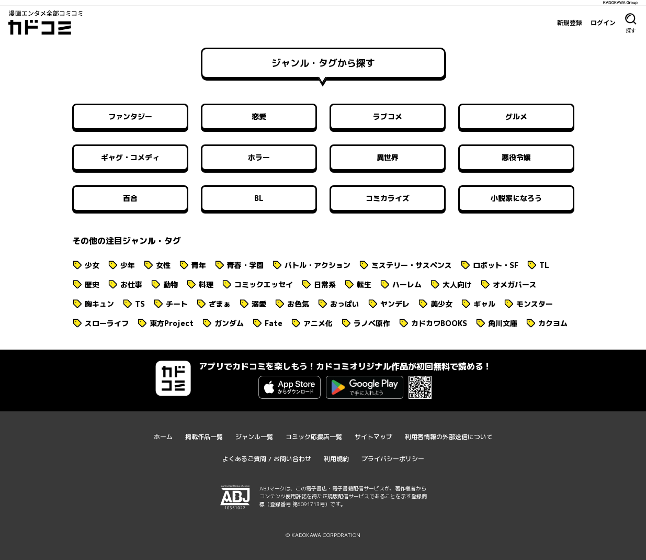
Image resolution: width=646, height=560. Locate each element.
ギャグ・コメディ (130, 157)
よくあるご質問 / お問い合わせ (266, 458)
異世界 (388, 157)
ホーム (163, 436)
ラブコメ (387, 116)
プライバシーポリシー (392, 458)
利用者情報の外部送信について (449, 436)
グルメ (516, 116)
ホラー (259, 157)
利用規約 (336, 458)
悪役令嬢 (516, 157)
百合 (130, 198)
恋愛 (259, 116)
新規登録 (569, 22)
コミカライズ (388, 198)
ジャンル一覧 (254, 436)
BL (259, 198)
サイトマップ (373, 436)
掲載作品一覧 (204, 436)
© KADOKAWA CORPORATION (323, 535)
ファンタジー (130, 116)
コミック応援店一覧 (314, 436)
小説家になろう (516, 198)
